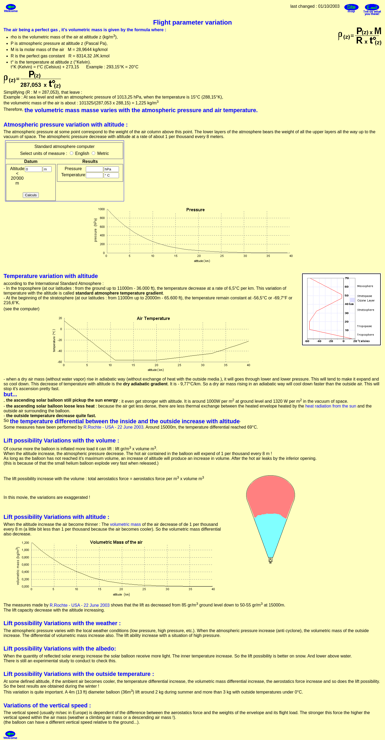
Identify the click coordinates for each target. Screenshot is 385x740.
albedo (105, 648)
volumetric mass (125, 524)
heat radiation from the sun (330, 406)
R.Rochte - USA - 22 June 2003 (113, 427)
